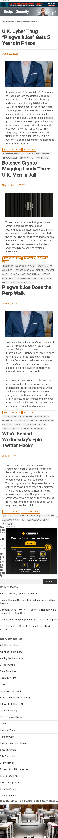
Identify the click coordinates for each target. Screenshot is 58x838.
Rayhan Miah (33, 274)
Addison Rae (9, 416)
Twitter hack (42, 158)
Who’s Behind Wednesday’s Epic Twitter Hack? (22, 440)
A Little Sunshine (11, 512)
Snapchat (20, 424)
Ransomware (7, 736)
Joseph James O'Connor (39, 154)
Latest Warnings (9, 710)
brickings (8, 266)
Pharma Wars (7, 730)
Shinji (46, 520)
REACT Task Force (40, 420)
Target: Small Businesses (14, 769)
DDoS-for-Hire (8, 678)
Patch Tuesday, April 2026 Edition (18, 593)
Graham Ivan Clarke (13, 154)
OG (22, 520)
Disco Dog (20, 266)
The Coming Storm (10, 782)
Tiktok (42, 424)
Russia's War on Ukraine (13, 743)
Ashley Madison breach (13, 658)
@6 (4, 516)
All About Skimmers (11, 651)
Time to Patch (8, 789)
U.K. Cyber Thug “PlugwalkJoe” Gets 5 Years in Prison (26, 37)
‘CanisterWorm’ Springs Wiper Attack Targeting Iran (29, 619)
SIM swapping (26, 158)
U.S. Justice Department (31, 428)
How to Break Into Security (15, 697)
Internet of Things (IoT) (13, 704)
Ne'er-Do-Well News (12, 150)
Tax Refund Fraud (10, 776)
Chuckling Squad (35, 516)
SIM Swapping (29, 150)
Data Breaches (8, 671)
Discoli (31, 266)
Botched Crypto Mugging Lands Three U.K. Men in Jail (26, 169)
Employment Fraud (10, 691)
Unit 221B (8, 524)
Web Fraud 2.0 (8, 795)
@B (10, 516)
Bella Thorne (25, 416)
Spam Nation (7, 762)
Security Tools (8, 749)
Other (3, 723)
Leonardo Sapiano (24, 270)
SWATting (37, 278)
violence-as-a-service (22, 282)
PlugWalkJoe (10, 158)
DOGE (3, 684)
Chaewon (19, 516)
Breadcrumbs (7, 664)
